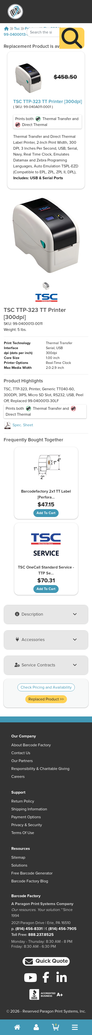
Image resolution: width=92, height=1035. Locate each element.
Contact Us (20, 753)
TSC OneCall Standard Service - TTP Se (46, 570)
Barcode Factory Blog (29, 881)
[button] (46, 961)
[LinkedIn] (61, 977)
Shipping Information (29, 809)
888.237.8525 (41, 935)
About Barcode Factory (31, 745)
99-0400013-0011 (19, 34)
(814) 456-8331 (29, 929)
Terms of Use (22, 833)
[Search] (71, 28)
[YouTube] (30, 977)
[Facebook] (46, 977)
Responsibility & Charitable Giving (40, 769)
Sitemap (18, 857)
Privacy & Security (26, 825)
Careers (18, 777)
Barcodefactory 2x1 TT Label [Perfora (46, 494)
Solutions (19, 865)
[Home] (6, 29)
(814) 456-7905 (62, 929)
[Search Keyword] (43, 22)
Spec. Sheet (18, 425)
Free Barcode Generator (32, 873)
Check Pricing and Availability (46, 687)
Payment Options (26, 817)
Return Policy (22, 801)
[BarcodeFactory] (15, 11)
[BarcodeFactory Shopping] (55, 1027)
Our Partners (22, 761)
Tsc (17, 29)
